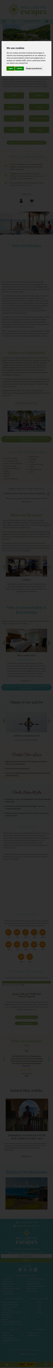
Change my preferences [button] (34, 68)
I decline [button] (19, 68)
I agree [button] (10, 68)
